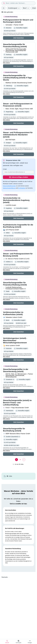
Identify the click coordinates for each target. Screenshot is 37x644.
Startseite (4, 577)
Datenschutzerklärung (9, 188)
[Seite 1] (16, 459)
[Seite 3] (20, 459)
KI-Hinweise (21, 188)
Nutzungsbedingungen (9, 186)
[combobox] (18, 3)
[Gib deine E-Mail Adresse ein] (18, 172)
